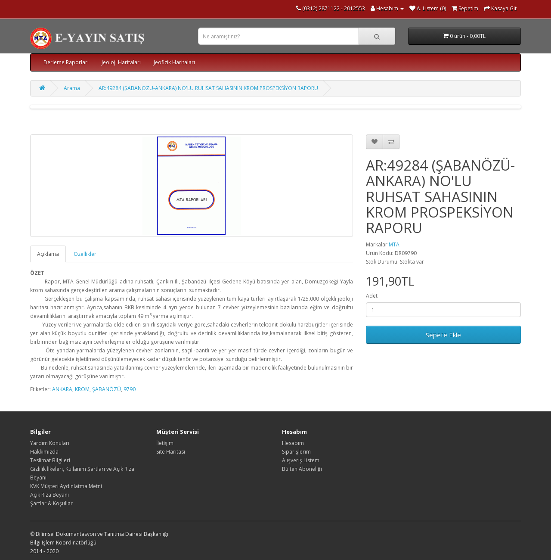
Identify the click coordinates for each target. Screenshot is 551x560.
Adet (372, 295)
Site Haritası (170, 451)
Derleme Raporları (66, 62)
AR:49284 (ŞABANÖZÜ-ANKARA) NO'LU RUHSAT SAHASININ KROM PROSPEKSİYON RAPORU (208, 88)
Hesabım (293, 443)
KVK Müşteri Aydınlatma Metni (66, 486)
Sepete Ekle (443, 334)
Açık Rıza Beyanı (49, 494)
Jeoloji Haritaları (121, 62)
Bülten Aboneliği (302, 469)
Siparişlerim (296, 451)
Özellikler (85, 254)
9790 (130, 389)
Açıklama (48, 254)
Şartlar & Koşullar (51, 503)
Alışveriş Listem (300, 460)
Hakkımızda (44, 451)
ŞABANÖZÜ (106, 389)
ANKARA (62, 389)
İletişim (164, 443)
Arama (72, 88)
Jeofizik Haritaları (174, 62)
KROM (82, 389)
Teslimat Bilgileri (50, 460)
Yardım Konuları (49, 443)
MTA (394, 244)
